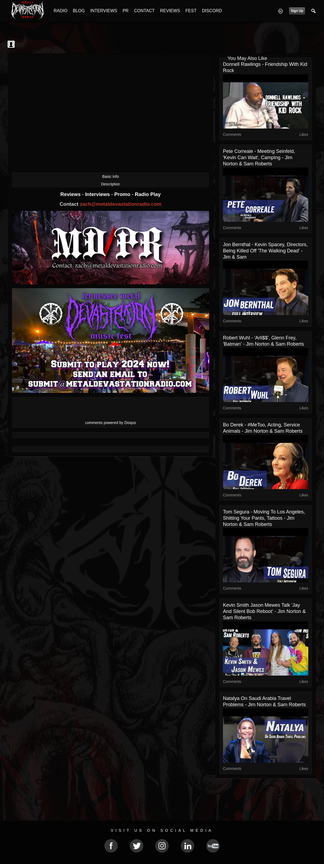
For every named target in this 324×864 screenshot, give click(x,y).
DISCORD (212, 10)
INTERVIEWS (103, 10)
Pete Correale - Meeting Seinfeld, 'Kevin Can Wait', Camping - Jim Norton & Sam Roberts (259, 157)
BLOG (79, 10)
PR (125, 10)
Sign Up (297, 11)
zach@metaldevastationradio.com (120, 204)
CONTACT (144, 10)
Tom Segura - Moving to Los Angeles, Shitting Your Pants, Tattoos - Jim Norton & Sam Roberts (264, 518)
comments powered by (110, 422)
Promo (123, 194)
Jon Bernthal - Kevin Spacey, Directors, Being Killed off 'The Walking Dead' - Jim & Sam (265, 251)
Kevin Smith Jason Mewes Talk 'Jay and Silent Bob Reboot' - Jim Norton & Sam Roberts (264, 611)
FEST (191, 10)
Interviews (98, 194)
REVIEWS (170, 10)
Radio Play (148, 194)
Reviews (71, 194)
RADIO (60, 10)
